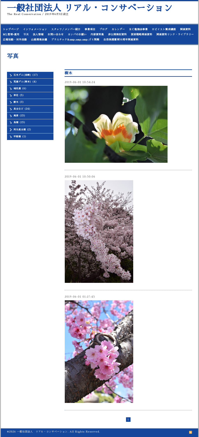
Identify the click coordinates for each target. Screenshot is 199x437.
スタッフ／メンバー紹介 (66, 29)
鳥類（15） (20, 122)
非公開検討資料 (117, 34)
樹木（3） (19, 102)
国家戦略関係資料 (141, 34)
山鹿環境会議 (39, 39)
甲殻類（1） (20, 136)
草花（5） (19, 95)
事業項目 (90, 29)
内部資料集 (97, 34)
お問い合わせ (56, 34)
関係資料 (185, 29)
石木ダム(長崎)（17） (26, 75)
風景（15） (20, 116)
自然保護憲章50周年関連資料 (121, 39)
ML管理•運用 (11, 34)
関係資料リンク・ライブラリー (175, 34)
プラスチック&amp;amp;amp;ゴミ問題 (75, 39)
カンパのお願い (77, 34)
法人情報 (38, 34)
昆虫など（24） (22, 109)
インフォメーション (35, 29)
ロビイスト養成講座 (164, 29)
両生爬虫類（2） (23, 129)
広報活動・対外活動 (15, 39)
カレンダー (118, 29)
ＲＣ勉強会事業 (138, 29)
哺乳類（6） (21, 88)
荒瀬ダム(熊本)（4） (26, 82)
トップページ (11, 29)
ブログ (104, 29)
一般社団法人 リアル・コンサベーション (90, 8)
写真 (26, 34)
